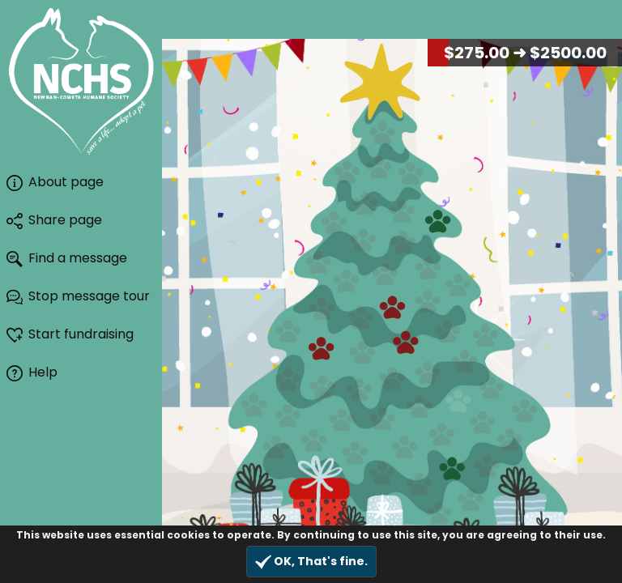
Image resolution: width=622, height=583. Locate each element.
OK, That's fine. (311, 561)
